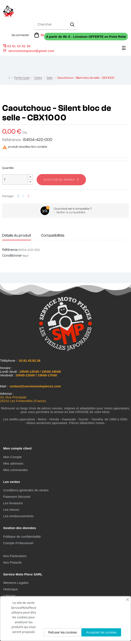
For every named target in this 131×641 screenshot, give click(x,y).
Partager (18, 196)
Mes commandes (15, 470)
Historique (10, 589)
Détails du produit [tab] (16, 235)
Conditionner (12, 256)
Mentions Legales (16, 582)
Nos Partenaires (15, 556)
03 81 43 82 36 (16, 46)
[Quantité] (15, 179)
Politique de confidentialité (22, 536)
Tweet (23, 196)
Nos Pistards (12, 562)
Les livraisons (13, 503)
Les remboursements (18, 516)
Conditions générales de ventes (25, 490)
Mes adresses (13, 463)
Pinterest (28, 196)
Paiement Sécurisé (16, 496)
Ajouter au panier (59, 179)
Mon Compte (12, 457)
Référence (9, 250)
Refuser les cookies (62, 632)
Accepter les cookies (101, 632)
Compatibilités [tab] (52, 235)
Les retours (11, 509)
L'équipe (9, 595)
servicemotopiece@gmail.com (31, 51)
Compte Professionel (18, 543)
